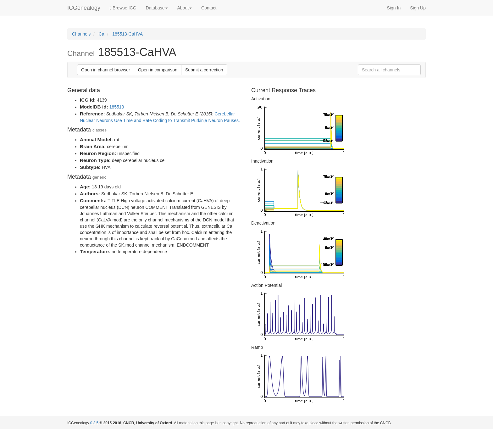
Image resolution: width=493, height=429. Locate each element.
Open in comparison (157, 69)
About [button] (184, 7)
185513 (116, 106)
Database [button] (157, 7)
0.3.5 (94, 423)
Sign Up (418, 7)
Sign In (394, 7)
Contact (208, 7)
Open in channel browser (105, 69)
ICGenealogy (83, 8)
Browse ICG (123, 8)
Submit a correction (204, 69)
